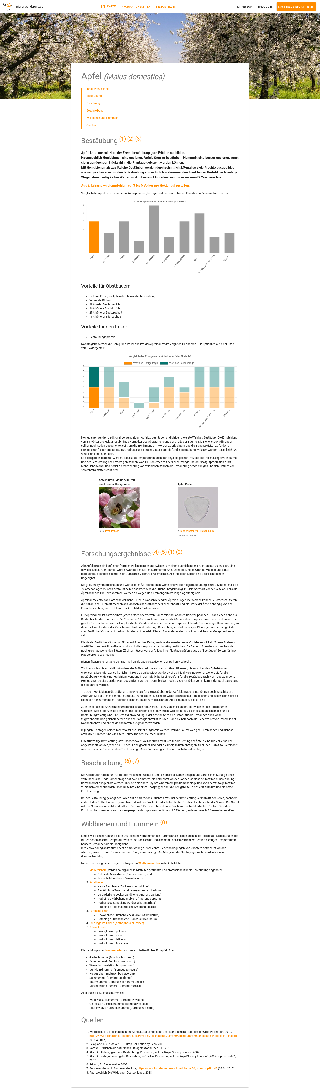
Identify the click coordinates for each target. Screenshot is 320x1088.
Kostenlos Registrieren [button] (296, 6)
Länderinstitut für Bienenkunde (197, 531)
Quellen (91, 125)
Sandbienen (96, 882)
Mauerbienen (98, 870)
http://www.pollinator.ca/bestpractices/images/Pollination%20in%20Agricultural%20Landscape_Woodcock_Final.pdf (163, 1035)
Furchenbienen (98, 910)
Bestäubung (94, 95)
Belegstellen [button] (166, 6)
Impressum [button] (244, 6)
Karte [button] (108, 6)
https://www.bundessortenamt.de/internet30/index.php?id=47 (177, 1068)
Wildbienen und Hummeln (102, 117)
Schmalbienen (98, 927)
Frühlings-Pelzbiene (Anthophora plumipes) (116, 923)
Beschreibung (95, 110)
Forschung (93, 103)
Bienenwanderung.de (29, 6)
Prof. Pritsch (112, 531)
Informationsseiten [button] (136, 6)
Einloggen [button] (265, 6)
